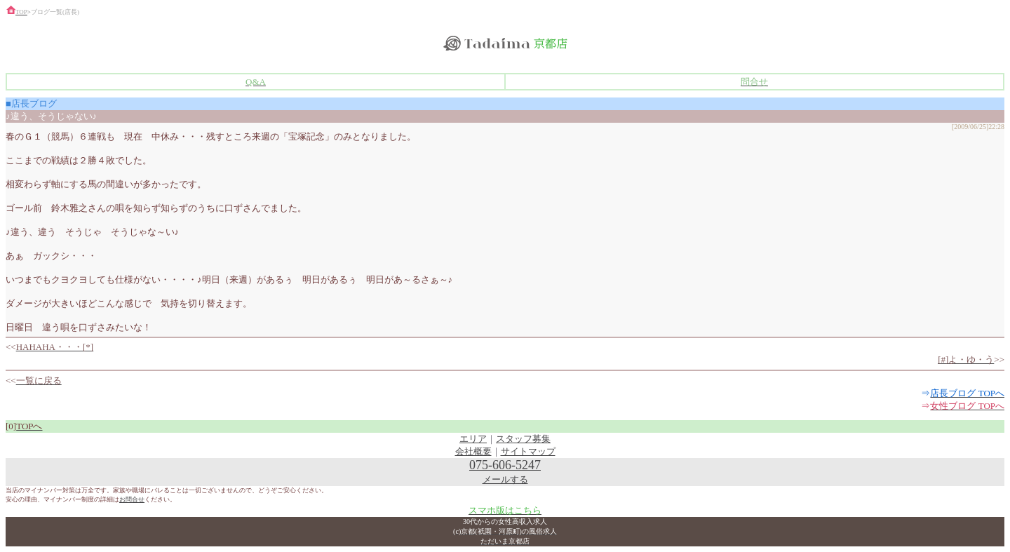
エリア (473, 438)
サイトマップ (528, 451)
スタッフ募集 (523, 438)
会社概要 (473, 451)
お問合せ (131, 499)
